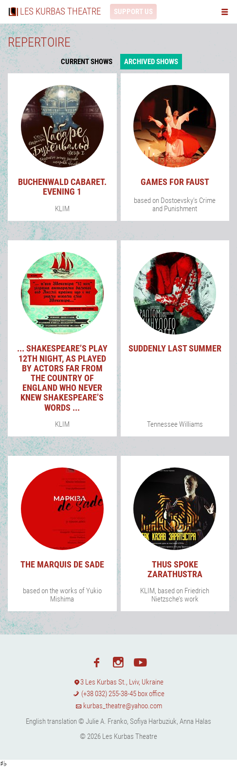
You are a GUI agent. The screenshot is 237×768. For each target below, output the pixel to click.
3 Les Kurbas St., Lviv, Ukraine (118, 682)
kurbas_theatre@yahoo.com (119, 705)
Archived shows (151, 61)
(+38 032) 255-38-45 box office (118, 693)
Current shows (86, 61)
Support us (133, 11)
